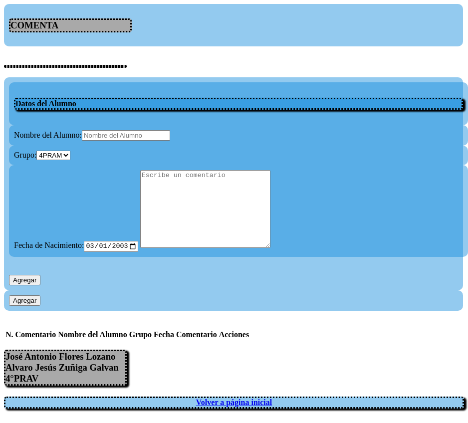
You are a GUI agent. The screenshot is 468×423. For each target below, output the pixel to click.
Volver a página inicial (234, 417)
